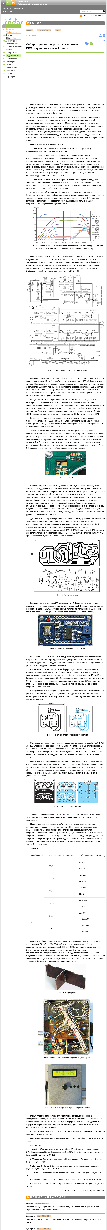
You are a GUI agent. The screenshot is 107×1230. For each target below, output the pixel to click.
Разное (58, 30)
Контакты (7, 11)
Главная (29, 30)
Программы (11, 53)
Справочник (11, 59)
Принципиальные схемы (13, 48)
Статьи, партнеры (10, 75)
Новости (7, 8)
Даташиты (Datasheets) (11, 30)
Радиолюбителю (13, 56)
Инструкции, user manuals (12, 42)
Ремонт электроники (11, 66)
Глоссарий (11, 62)
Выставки (10, 71)
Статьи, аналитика (11, 36)
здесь (28, 1141)
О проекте (18, 8)
